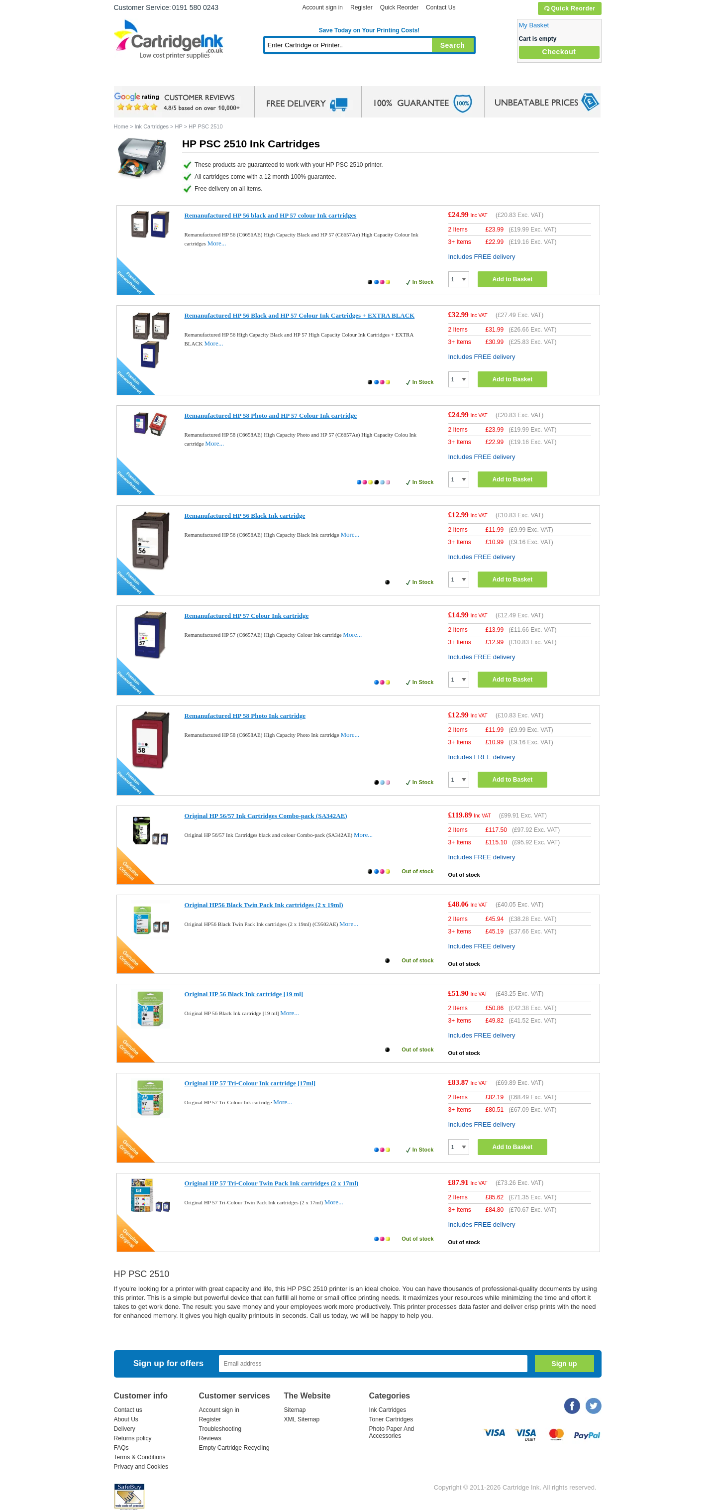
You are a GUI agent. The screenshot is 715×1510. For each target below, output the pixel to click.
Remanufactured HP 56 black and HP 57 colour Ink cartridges (271, 215)
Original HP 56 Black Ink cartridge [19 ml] (244, 994)
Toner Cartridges (266, 77)
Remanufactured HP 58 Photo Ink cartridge (245, 715)
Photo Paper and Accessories (371, 77)
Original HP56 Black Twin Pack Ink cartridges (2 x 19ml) (264, 905)
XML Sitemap (302, 1419)
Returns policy (133, 1438)
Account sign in (323, 7)
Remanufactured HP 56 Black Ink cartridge (245, 515)
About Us (126, 1419)
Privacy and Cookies (141, 1466)
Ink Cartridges (189, 77)
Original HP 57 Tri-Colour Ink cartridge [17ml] (250, 1083)
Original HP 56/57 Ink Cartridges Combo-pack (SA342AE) (266, 815)
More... (216, 243)
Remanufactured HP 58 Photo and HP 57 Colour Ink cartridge (271, 415)
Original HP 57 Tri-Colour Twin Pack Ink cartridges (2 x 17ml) (272, 1183)
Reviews (210, 1438)
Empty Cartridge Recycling (234, 1447)
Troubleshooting (220, 1428)
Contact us (128, 1409)
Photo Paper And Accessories (391, 1432)
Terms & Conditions (140, 1457)
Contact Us (440, 7)
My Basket (534, 25)
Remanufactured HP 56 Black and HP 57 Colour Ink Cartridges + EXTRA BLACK (300, 315)
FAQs (121, 1447)
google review (178, 102)
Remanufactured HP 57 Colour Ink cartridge (247, 615)
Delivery (124, 1428)
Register (361, 7)
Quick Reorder (569, 8)
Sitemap (295, 1409)
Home (134, 77)
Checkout (559, 52)
